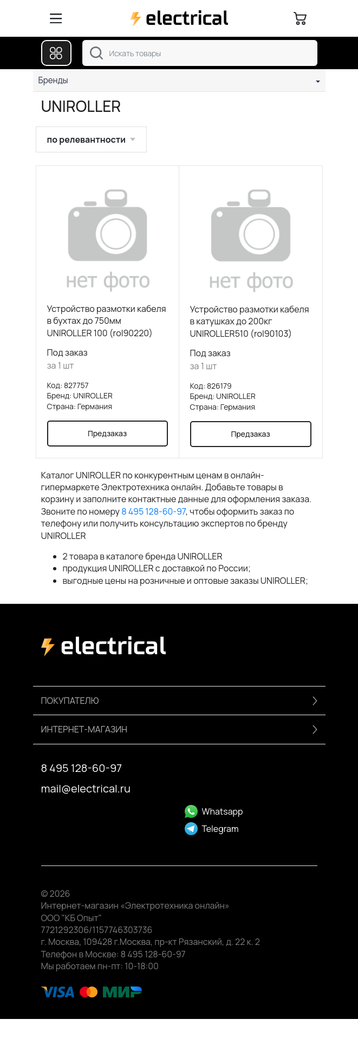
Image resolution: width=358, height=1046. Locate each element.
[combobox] (199, 53)
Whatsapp (214, 811)
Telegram (212, 829)
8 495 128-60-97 (153, 511)
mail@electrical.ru (86, 788)
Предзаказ (107, 433)
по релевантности (86, 139)
